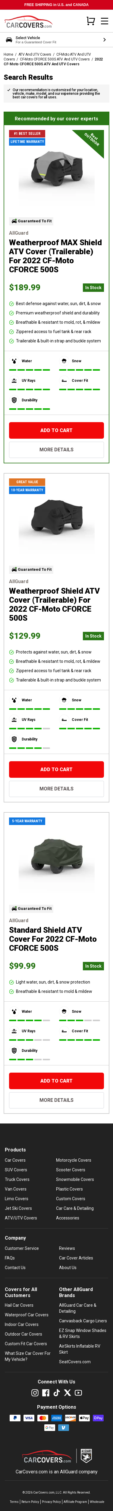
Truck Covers (17, 1179)
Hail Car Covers (19, 1305)
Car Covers (15, 1160)
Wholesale (97, 1501)
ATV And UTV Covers (35, 54)
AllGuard (68, 1472)
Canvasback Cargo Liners (83, 1320)
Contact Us (15, 1267)
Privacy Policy (51, 1501)
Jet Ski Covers (18, 1208)
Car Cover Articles (76, 1258)
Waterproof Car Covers (27, 1314)
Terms (14, 1501)
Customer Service (22, 1248)
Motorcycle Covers (73, 1160)
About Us (68, 1267)
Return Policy (30, 1501)
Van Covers (16, 1189)
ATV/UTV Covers (21, 1218)
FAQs (10, 1258)
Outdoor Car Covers (23, 1334)
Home (8, 54)
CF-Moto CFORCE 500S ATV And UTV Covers (55, 59)
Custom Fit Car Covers (26, 1343)
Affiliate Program (75, 1501)
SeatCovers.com (75, 1361)
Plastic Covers (69, 1189)
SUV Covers (16, 1169)
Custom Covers (70, 1198)
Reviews (67, 1248)
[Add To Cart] (56, 430)
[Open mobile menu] (104, 21)
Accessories (67, 1218)
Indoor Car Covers (22, 1324)
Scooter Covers (70, 1169)
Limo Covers (16, 1198)
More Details (56, 450)
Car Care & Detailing (75, 1208)
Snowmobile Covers (75, 1179)
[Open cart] (91, 21)
